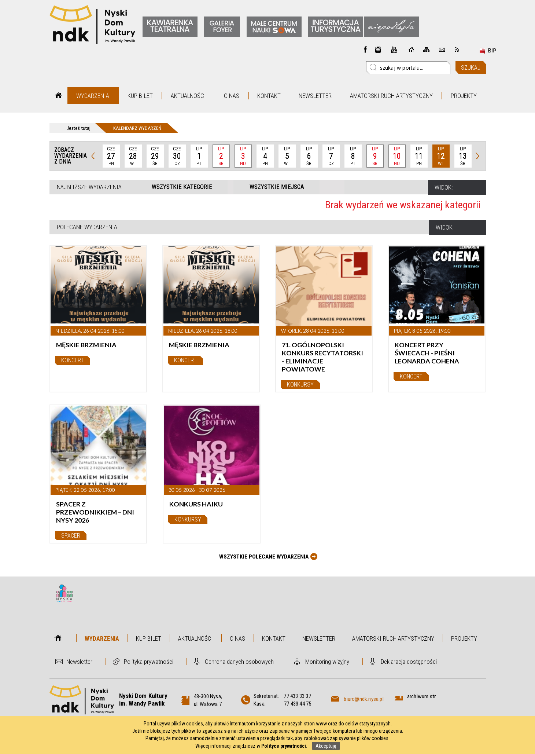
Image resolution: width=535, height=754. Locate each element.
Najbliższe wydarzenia (89, 187)
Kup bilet (140, 95)
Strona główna (58, 95)
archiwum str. (422, 696)
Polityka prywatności (148, 661)
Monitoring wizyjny (327, 661)
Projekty (464, 95)
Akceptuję (326, 746)
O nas (231, 95)
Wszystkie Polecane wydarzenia (264, 556)
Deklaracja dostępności (409, 661)
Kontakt (269, 95)
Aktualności (188, 95)
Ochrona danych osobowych (239, 661)
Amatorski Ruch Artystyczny (391, 95)
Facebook (365, 49)
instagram (378, 49)
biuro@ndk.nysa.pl (363, 699)
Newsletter (315, 95)
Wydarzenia (92, 95)
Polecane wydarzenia (87, 227)
